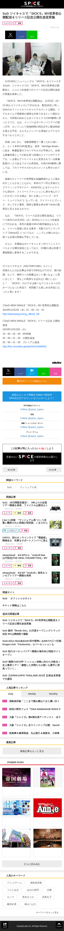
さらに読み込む (41, 864)
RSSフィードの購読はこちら (38, 381)
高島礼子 (45, 897)
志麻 (48, 889)
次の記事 (54, 470)
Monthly (53, 693)
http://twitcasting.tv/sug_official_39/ (21, 314)
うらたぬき (11, 889)
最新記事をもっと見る (39, 751)
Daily (10, 693)
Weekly (32, 693)
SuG (8, 487)
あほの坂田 (31, 889)
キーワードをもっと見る (48, 912)
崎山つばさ (29, 904)
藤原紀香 (10, 904)
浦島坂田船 (34, 882)
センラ (9, 897)
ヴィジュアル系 (27, 487)
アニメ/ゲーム (13, 882)
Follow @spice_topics (32, 409)
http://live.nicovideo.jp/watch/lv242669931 (25, 346)
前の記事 (10, 470)
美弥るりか (26, 897)
